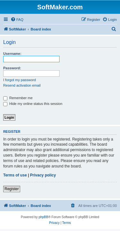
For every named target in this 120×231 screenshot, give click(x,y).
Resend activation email (22, 85)
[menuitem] (17, 19)
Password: (12, 68)
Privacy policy (43, 175)
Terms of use (15, 175)
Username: (12, 54)
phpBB (43, 217)
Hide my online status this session (32, 104)
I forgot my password (19, 80)
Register (11, 189)
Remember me (18, 98)
